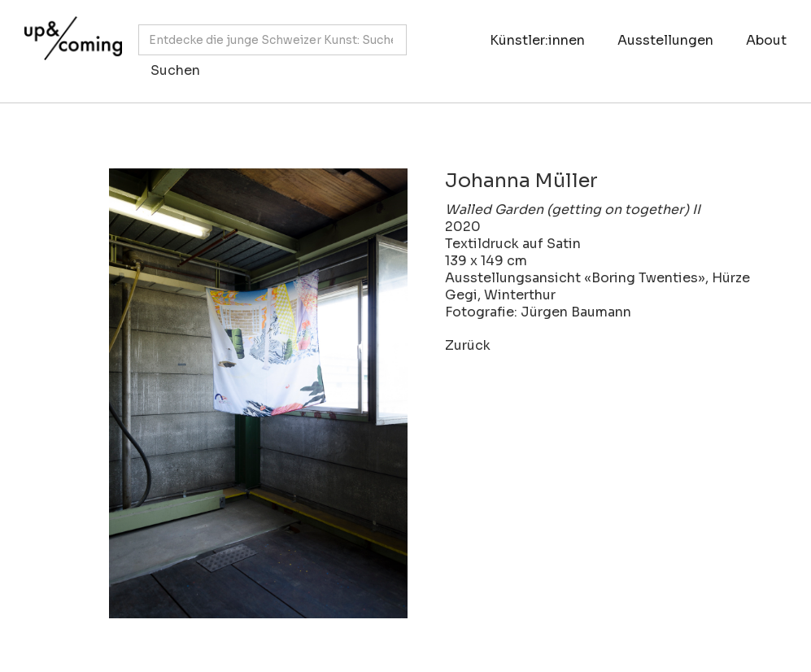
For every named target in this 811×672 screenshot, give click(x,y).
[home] (69, 43)
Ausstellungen (665, 40)
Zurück (468, 345)
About (766, 40)
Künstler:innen (537, 40)
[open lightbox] (226, 393)
